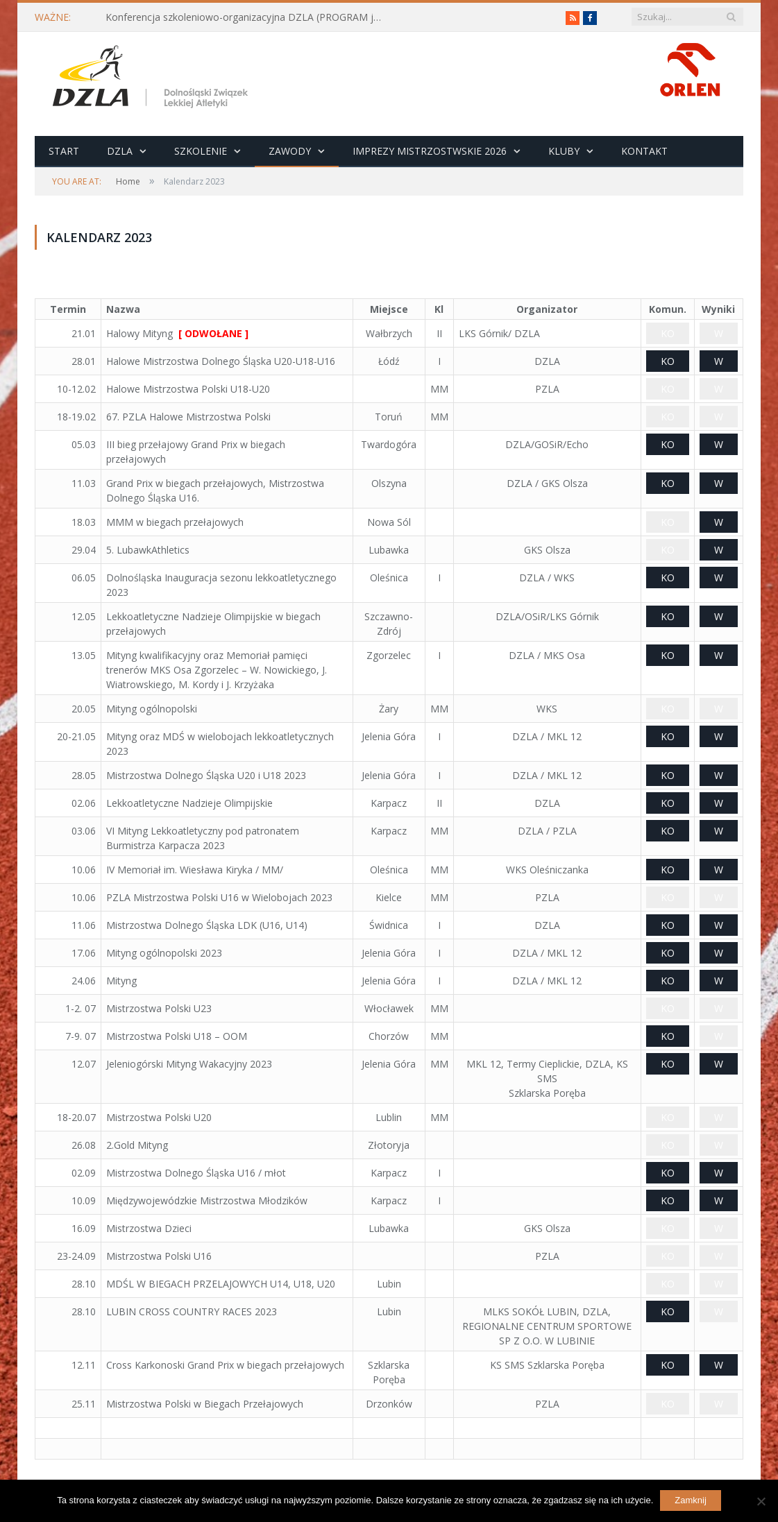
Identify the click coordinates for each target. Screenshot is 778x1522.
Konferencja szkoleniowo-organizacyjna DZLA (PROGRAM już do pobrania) (247, 17)
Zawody (290, 150)
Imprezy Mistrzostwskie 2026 (430, 150)
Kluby (564, 150)
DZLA (120, 150)
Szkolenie (200, 150)
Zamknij (691, 1500)
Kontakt (644, 150)
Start (64, 150)
